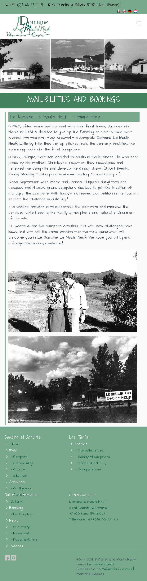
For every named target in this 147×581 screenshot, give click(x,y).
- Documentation (24, 539)
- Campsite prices (89, 450)
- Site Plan (19, 475)
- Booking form (23, 514)
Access (17, 545)
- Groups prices (88, 469)
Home (15, 444)
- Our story (20, 526)
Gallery (16, 501)
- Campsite (19, 456)
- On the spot (21, 488)
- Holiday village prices (92, 456)
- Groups (18, 469)
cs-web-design (103, 564)
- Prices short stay (90, 463)
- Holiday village (22, 463)
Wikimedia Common (117, 569)
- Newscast (20, 533)
